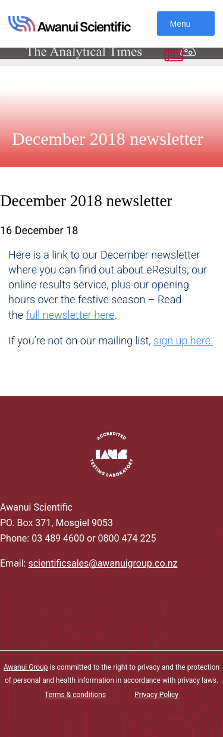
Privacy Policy (156, 694)
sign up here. (183, 340)
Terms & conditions (75, 694)
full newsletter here (70, 315)
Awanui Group (26, 667)
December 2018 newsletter (107, 138)
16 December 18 (39, 230)
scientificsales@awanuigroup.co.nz (102, 563)
